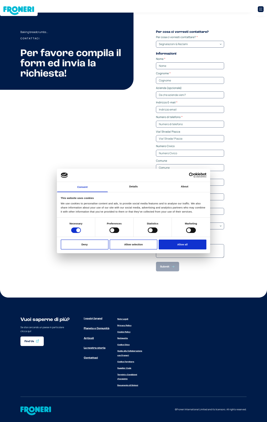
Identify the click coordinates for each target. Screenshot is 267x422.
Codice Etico (123, 345)
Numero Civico (165, 146)
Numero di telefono (169, 117)
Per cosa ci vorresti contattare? (177, 37)
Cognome (163, 73)
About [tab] (184, 186)
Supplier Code (124, 368)
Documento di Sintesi (127, 385)
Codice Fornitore (125, 362)
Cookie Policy (123, 332)
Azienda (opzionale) (169, 88)
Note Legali (122, 319)
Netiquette (122, 338)
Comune (161, 161)
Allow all (182, 244)
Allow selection (133, 244)
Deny (84, 244)
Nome (160, 59)
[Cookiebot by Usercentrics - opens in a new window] (191, 175)
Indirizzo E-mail (166, 102)
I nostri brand (93, 318)
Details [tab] (133, 186)
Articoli (89, 338)
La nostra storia (94, 348)
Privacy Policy (124, 326)
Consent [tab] (82, 186)
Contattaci (91, 358)
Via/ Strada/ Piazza (168, 131)
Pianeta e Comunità (96, 328)
